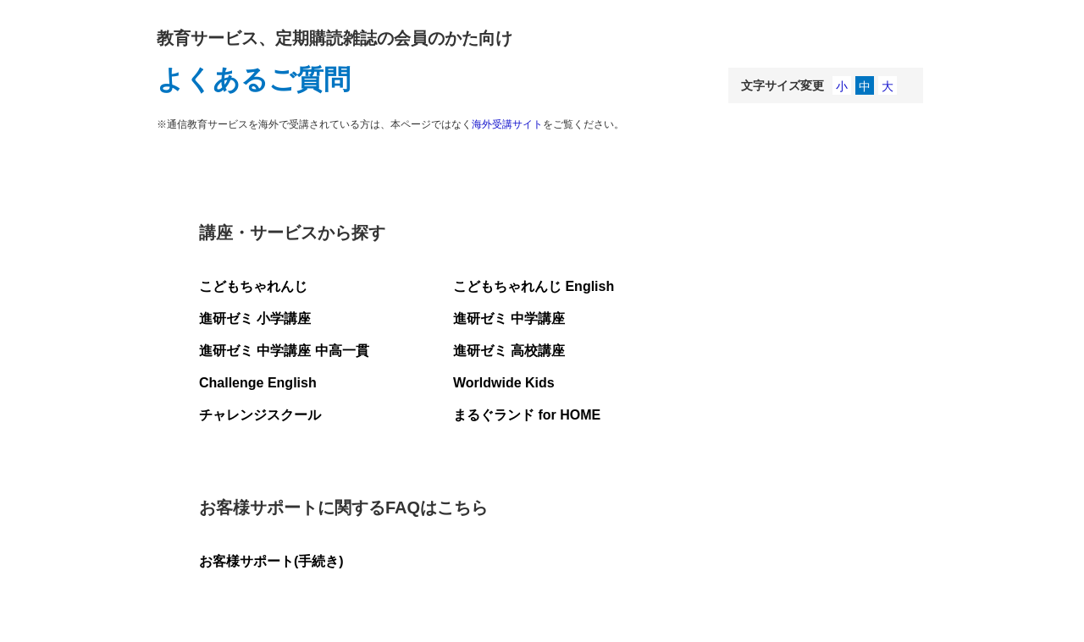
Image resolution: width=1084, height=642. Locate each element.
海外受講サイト (507, 124)
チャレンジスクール (260, 415)
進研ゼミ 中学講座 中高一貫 (284, 350)
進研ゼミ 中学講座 (509, 318)
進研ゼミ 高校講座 (509, 350)
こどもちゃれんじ (253, 286)
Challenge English (258, 383)
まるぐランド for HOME (526, 415)
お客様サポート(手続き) (271, 561)
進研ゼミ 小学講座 (255, 318)
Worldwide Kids (504, 383)
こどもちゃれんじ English (533, 286)
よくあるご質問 (254, 79)
